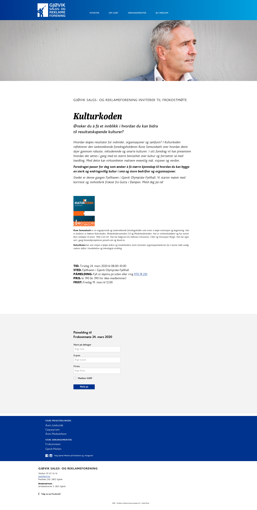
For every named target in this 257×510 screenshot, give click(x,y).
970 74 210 (140, 274)
